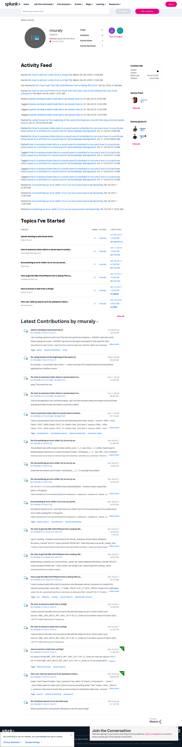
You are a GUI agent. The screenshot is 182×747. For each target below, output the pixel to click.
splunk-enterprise (52, 350)
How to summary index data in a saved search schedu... (46, 249)
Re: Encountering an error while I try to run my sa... (53, 440)
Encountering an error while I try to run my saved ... (44, 262)
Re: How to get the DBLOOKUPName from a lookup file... (56, 529)
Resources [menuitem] (114, 4)
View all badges (115, 36)
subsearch (68, 694)
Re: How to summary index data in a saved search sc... (55, 377)
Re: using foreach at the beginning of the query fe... (54, 357)
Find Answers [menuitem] (63, 4)
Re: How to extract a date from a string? (48, 74)
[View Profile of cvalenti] (143, 100)
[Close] (71, 735)
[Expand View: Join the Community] (53, 4)
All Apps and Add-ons (29, 279)
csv (38, 597)
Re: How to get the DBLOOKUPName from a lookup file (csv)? (67, 85)
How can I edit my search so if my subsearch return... (45, 301)
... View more (113, 344)
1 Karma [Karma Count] (115, 534)
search (40, 694)
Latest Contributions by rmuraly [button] (58, 321)
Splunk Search (74, 98)
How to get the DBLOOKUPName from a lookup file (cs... (46, 275)
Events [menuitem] (78, 4)
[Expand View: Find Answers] (71, 4)
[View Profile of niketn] (116, 294)
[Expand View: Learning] (105, 4)
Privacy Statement (12, 742)
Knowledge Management (83, 130)
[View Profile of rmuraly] (102, 238)
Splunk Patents (83, 739)
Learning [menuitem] (100, 4)
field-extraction (44, 666)
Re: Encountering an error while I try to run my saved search (59, 184)
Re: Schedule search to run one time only (49, 701)
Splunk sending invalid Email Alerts (46, 98)
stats (65, 350)
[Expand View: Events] (82, 4)
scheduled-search (59, 433)
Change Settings (32, 742)
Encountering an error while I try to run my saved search (57, 209)
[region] (37, 739)
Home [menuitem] (26, 4)
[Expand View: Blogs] (92, 4)
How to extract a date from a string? (37, 288)
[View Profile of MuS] (115, 307)
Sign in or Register (153, 734)
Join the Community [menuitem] (43, 4)
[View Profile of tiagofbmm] (118, 241)
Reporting (98, 184)
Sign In (171, 4)
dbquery (46, 597)
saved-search (43, 521)
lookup (55, 597)
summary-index (95, 433)
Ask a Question (147, 11)
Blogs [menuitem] (88, 4)
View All (120, 316)
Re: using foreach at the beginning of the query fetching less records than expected (71, 120)
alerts (39, 350)
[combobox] (76, 11)
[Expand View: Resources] (120, 4)
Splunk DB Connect (83, 597)
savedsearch (42, 433)
